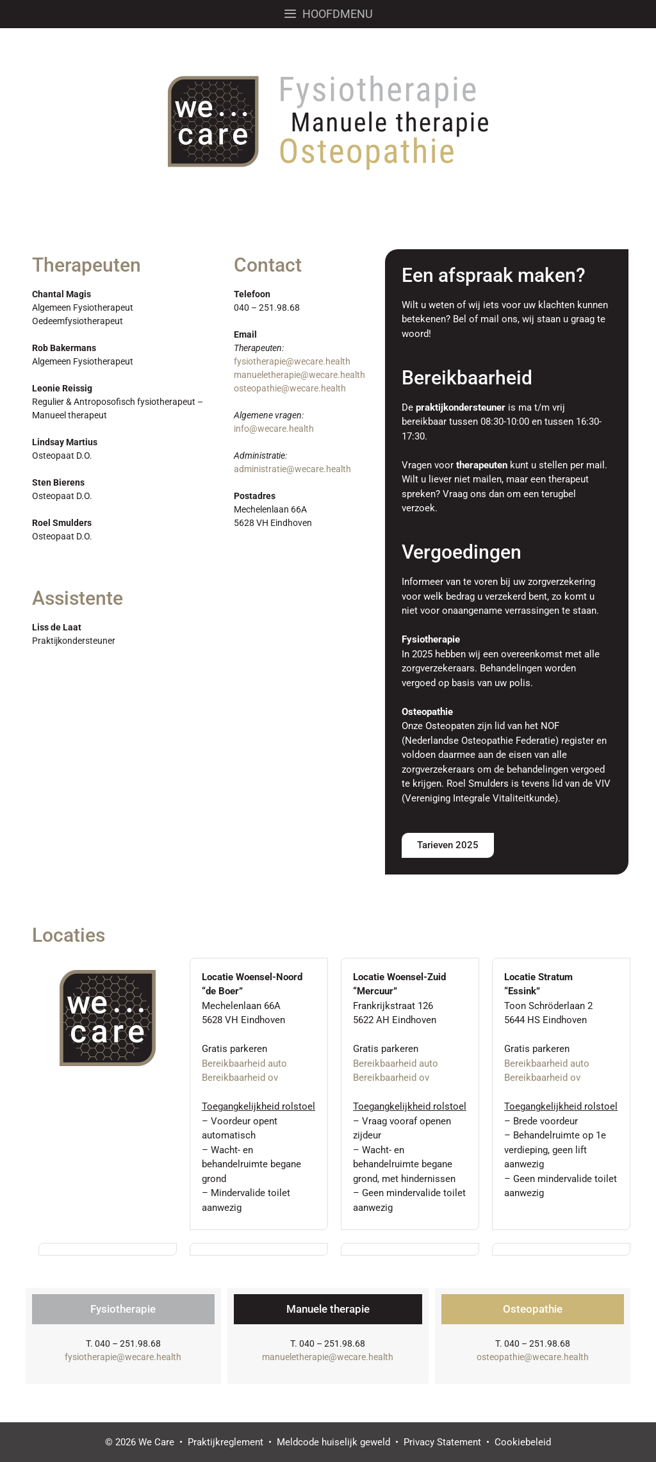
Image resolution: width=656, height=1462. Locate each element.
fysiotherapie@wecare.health (292, 361)
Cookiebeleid (523, 1442)
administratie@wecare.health (292, 469)
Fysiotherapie (123, 1308)
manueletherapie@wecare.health (299, 375)
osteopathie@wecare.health (290, 388)
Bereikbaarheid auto (244, 1063)
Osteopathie (532, 1308)
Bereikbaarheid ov (240, 1077)
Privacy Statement (442, 1442)
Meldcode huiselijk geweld (333, 1442)
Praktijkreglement (225, 1442)
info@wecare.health (274, 428)
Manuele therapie (328, 1308)
